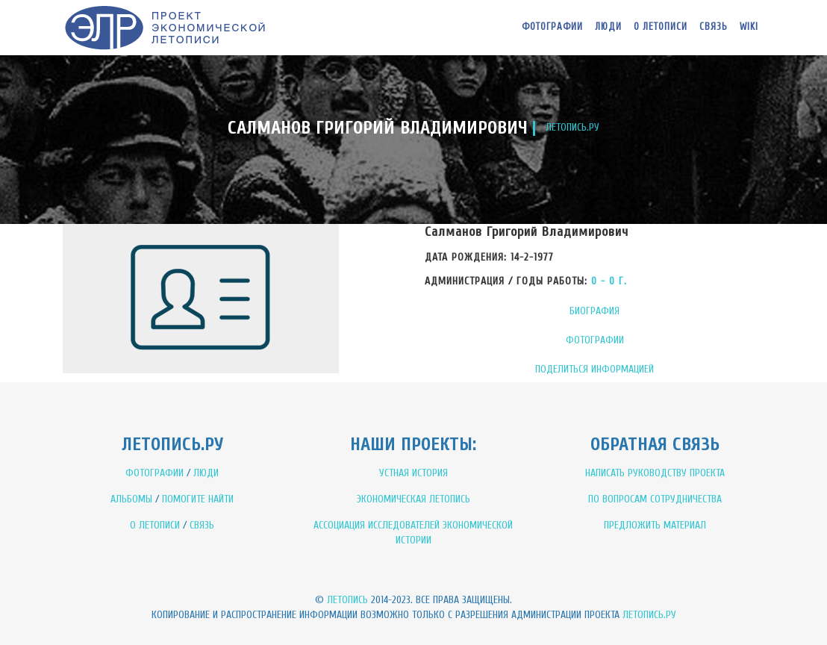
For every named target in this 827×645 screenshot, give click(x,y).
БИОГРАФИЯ (594, 311)
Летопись (347, 599)
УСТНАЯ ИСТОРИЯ (413, 473)
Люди (608, 26)
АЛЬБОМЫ (131, 499)
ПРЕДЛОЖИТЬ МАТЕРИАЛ (655, 525)
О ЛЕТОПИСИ (155, 525)
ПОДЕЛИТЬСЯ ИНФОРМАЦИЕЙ (594, 369)
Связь (713, 26)
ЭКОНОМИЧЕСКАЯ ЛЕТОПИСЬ (413, 499)
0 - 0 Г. (609, 281)
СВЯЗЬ (202, 525)
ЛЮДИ (206, 473)
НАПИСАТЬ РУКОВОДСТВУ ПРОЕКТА (655, 473)
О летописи (660, 26)
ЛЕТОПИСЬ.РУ (572, 127)
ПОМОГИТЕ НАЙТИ (198, 499)
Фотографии (552, 26)
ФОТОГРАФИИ (595, 340)
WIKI (749, 26)
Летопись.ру (649, 614)
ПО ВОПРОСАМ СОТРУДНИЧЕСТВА (655, 499)
